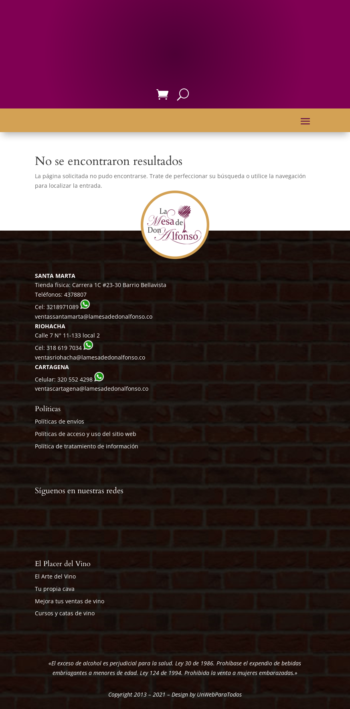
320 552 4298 (75, 379)
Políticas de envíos (59, 421)
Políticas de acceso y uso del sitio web (85, 434)
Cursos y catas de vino (65, 613)
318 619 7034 (64, 347)
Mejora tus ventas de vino (69, 601)
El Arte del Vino (55, 576)
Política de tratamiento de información (86, 446)
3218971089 (63, 307)
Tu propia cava (55, 589)
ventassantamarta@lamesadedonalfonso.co (93, 316)
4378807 (75, 294)
